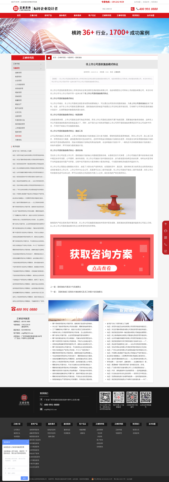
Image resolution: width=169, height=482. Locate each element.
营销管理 (18, 96)
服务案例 (77, 15)
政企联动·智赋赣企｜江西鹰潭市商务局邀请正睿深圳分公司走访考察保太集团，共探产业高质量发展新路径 (29, 198)
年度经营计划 (20, 120)
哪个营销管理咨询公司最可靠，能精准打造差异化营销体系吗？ (29, 207)
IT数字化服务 (34, 463)
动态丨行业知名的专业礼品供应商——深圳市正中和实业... (127, 373)
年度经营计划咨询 (34, 440)
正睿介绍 (17, 424)
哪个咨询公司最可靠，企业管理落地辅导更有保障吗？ (29, 224)
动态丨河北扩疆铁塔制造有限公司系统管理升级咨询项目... (127, 329)
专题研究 (28, 69)
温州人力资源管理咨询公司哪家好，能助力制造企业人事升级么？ (29, 297)
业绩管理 (18, 116)
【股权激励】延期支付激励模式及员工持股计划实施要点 (80, 292)
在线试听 (100, 443)
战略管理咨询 (34, 433)
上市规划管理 (20, 128)
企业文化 (18, 112)
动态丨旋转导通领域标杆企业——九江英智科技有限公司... (127, 359)
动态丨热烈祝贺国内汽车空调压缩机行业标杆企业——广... (127, 341)
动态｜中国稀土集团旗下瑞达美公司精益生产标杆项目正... (127, 353)
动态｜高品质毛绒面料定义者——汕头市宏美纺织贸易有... (127, 344)
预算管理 (18, 132)
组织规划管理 (20, 124)
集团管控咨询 (34, 436)
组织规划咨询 (34, 443)
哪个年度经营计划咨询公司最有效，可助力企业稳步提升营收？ (29, 232)
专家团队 (17, 436)
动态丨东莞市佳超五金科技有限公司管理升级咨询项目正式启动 (29, 155)
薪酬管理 (18, 100)
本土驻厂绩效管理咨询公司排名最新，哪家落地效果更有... (72, 326)
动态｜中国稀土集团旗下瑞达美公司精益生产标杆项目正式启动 (29, 194)
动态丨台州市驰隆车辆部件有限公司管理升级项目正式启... (127, 338)
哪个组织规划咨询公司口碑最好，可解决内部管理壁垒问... (72, 338)
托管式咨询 (51, 433)
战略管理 (18, 73)
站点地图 (129, 479)
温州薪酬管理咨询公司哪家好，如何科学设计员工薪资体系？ (29, 292)
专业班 (99, 433)
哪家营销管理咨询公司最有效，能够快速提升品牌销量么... (72, 353)
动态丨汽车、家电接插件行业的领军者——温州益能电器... (127, 370)
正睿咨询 (117, 72)
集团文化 (17, 433)
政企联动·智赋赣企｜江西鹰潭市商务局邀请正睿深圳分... (126, 356)
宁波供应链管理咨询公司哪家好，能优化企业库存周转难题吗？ (29, 275)
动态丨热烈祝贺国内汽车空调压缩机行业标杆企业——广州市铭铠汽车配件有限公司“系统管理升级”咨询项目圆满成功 (29, 177)
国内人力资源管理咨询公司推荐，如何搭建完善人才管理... (72, 362)
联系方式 (136, 430)
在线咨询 (146, 2)
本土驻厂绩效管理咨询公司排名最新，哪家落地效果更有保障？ (29, 211)
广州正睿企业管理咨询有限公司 (37, 479)
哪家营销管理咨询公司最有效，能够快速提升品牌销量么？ (29, 249)
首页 (54, 57)
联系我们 (154, 2)
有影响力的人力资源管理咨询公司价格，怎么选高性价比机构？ (29, 219)
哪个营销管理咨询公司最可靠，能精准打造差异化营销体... (72, 323)
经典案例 (67, 433)
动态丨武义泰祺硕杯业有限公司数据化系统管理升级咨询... (127, 335)
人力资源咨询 (34, 447)
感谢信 (82, 433)
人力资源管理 (20, 84)
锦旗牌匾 (82, 430)
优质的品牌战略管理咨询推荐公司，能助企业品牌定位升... (72, 344)
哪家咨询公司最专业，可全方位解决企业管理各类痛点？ (72, 365)
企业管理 (18, 80)
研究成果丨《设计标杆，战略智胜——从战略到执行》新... (127, 362)
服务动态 (67, 430)
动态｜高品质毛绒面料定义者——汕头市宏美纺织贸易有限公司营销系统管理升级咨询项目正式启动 (29, 181)
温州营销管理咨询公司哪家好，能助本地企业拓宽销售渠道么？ (29, 284)
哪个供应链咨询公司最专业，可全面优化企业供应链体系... (72, 347)
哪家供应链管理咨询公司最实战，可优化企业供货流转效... (72, 376)
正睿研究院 (121, 15)
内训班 (99, 436)
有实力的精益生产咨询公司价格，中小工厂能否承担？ (29, 245)
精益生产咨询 (34, 453)
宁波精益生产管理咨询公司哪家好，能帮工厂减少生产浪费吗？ (29, 280)
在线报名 (100, 447)
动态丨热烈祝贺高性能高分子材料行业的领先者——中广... (127, 379)
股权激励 (18, 136)
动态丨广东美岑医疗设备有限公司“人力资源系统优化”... (126, 368)
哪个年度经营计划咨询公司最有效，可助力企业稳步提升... (72, 341)
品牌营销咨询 (34, 450)
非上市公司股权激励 (138, 103)
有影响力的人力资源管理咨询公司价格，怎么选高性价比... (72, 332)
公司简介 (17, 430)
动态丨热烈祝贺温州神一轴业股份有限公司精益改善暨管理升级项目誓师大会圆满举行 (29, 164)
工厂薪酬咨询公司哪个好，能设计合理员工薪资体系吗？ (29, 215)
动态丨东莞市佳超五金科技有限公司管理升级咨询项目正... (127, 326)
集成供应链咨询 (34, 457)
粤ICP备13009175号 (120, 479)
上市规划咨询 (34, 460)
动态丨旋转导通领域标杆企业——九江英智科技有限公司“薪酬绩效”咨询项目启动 (29, 202)
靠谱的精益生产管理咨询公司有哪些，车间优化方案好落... (72, 379)
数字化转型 (19, 108)
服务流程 (51, 436)
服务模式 (62, 15)
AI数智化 (18, 140)
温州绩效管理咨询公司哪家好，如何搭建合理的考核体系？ (29, 288)
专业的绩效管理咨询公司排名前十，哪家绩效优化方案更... (72, 356)
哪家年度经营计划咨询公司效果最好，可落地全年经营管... (72, 370)
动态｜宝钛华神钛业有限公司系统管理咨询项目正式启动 (29, 185)
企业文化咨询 (34, 467)
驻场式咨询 (51, 430)
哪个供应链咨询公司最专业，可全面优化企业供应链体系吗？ (29, 241)
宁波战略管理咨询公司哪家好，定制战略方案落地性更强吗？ (29, 271)
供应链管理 (19, 88)
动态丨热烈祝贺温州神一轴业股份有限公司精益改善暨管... (127, 332)
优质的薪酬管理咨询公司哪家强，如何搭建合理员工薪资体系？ (29, 258)
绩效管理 (18, 92)
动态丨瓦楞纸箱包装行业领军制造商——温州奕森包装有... (127, 376)
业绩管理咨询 (34, 430)
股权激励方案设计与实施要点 (69, 287)
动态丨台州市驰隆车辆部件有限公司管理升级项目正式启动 (29, 172)
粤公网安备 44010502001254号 (102, 479)
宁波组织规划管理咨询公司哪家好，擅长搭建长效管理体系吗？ (29, 262)
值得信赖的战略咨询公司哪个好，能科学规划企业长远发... (72, 373)
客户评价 (100, 440)
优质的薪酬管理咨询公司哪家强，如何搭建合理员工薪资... (72, 359)
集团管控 (18, 76)
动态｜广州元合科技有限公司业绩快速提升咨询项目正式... (127, 350)
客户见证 (92, 15)
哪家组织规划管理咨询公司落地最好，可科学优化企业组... (72, 368)
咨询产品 (48, 15)
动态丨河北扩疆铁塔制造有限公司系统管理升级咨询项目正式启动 (29, 159)
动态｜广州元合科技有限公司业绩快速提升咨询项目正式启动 (29, 189)
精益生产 (18, 104)
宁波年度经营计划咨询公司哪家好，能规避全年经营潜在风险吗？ (29, 267)
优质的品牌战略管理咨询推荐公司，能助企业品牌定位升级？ (29, 237)
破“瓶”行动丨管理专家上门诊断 (22, 151)
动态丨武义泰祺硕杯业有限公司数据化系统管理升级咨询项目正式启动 (29, 168)
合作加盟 (137, 2)
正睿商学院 (106, 15)
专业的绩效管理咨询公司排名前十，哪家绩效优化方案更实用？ (29, 254)
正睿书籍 (28, 64)
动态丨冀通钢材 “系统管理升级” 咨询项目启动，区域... (126, 365)
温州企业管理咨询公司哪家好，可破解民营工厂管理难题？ (29, 301)
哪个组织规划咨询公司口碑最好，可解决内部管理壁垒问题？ (29, 228)
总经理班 (100, 430)
